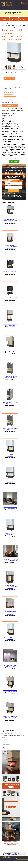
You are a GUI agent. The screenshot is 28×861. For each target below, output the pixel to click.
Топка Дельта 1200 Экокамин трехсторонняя (10, 481)
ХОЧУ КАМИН (23, 7)
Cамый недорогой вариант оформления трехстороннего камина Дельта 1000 (10, 665)
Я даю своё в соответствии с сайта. (13, 195)
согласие (17, 194)
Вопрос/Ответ (5, 742)
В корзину (10, 78)
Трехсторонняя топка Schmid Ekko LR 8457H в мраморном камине (10, 560)
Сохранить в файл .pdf (9, 102)
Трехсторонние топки (12, 25)
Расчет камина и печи (10, 96)
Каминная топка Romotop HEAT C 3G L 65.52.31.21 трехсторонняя (10, 690)
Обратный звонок (24, 856)
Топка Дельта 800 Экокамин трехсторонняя (10, 638)
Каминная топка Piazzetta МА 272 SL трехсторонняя (10, 298)
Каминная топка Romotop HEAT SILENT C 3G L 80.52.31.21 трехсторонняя (10, 717)
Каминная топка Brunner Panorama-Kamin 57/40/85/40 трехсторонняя (10, 247)
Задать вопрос (7, 748)
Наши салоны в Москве (22, 859)
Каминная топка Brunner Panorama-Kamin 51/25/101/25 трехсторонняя (10, 613)
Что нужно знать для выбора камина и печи (13, 735)
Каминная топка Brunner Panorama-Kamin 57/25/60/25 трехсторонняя (10, 587)
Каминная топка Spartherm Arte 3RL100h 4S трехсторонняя (10, 377)
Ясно (22, 853)
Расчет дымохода (8, 92)
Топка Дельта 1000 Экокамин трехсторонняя (10, 455)
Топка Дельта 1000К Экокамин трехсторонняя (10, 534)
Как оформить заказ (7, 733)
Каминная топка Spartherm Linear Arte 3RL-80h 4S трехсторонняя (10, 429)
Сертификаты (5, 739)
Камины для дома (12, 24)
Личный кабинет (6, 744)
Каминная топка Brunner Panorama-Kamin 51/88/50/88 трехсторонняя (10, 221)
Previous (6, 66)
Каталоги (4, 737)
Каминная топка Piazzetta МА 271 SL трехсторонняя (10, 272)
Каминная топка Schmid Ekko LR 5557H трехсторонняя (10, 324)
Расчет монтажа (8, 94)
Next (22, 66)
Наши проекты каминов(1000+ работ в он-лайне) (14, 13)
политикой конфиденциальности (14, 195)
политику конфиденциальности (10, 854)
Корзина (23, 19)
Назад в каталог (10, 105)
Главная (4, 24)
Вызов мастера (8, 98)
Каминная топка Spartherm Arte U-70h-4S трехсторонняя (10, 403)
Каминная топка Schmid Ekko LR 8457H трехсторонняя (10, 350)
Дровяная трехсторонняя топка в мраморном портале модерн (10, 507)
